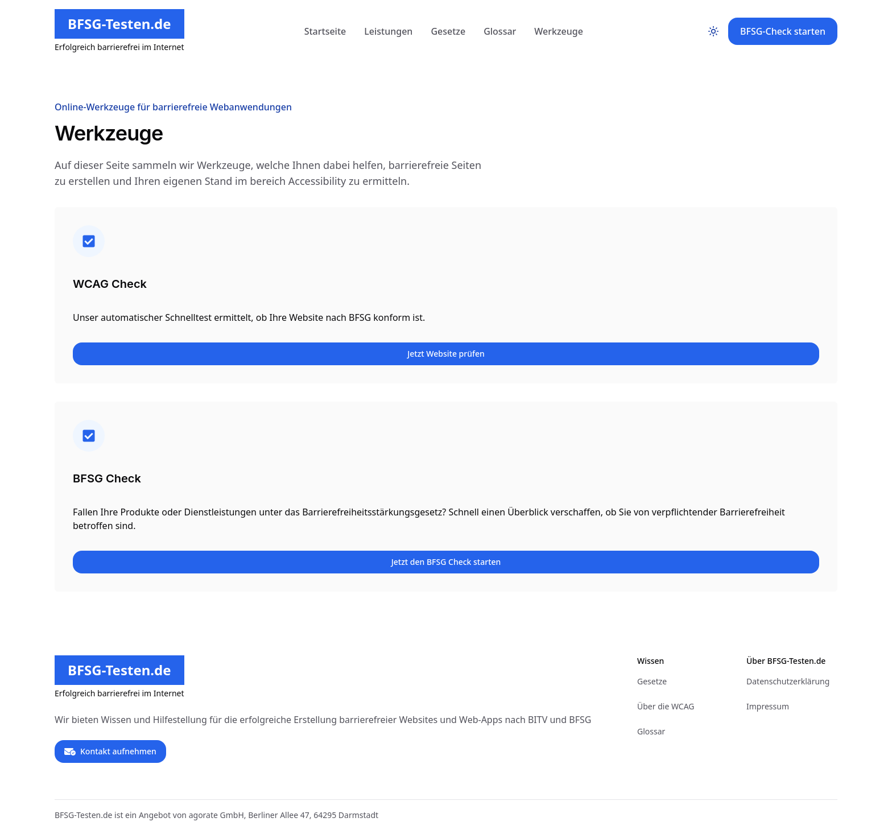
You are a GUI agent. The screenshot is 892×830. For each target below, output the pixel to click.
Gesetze (448, 31)
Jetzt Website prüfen (446, 353)
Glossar (500, 31)
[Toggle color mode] (713, 31)
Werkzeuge (558, 31)
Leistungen (388, 31)
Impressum (767, 706)
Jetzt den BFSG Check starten (446, 561)
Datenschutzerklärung (787, 681)
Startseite (325, 31)
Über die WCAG (666, 706)
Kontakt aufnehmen (110, 751)
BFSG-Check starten (782, 31)
